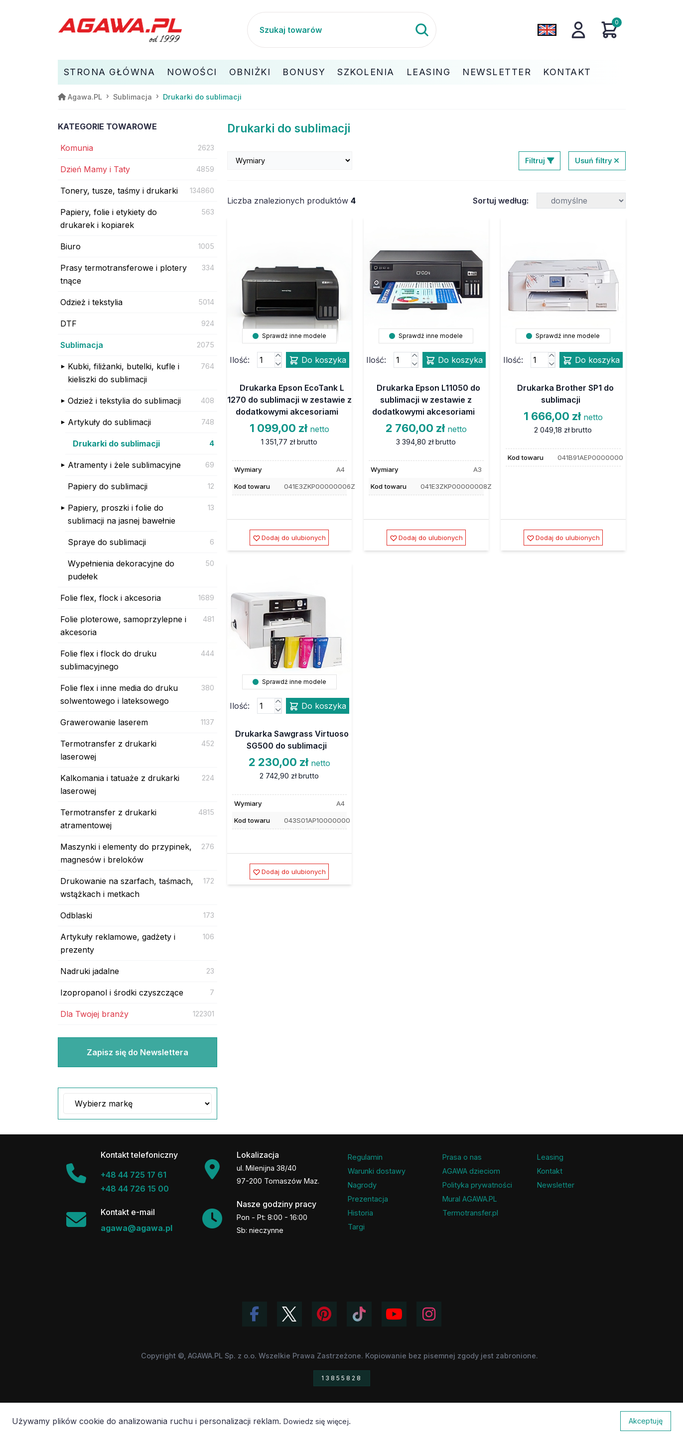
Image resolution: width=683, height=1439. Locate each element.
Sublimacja (81, 345)
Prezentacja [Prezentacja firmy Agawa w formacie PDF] (368, 1199)
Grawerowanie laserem (104, 722)
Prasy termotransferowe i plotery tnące (123, 274)
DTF (68, 324)
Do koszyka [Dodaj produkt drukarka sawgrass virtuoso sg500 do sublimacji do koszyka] (317, 706)
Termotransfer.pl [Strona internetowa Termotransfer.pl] (470, 1213)
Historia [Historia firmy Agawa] (360, 1213)
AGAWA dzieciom (471, 1171)
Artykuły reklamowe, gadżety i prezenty (117, 943)
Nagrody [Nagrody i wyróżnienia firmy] (362, 1185)
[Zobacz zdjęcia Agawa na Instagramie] (428, 1314)
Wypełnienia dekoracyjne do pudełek (121, 569)
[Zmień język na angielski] (547, 30)
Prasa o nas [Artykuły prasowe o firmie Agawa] (462, 1157)
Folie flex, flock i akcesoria (110, 598)
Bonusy (303, 72)
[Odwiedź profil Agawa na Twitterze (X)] (289, 1314)
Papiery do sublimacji (107, 486)
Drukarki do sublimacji (116, 443)
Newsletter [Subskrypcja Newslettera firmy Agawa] (555, 1185)
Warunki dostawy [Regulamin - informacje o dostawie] (377, 1171)
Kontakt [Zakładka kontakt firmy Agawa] (549, 1171)
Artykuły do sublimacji (109, 422)
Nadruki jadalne (89, 971)
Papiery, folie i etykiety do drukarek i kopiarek (108, 218)
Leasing (429, 72)
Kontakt (567, 72)
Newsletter (496, 72)
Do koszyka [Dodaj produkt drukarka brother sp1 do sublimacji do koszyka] (591, 360)
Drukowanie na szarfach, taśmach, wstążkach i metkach (126, 887)
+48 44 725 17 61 (133, 1175)
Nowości (192, 72)
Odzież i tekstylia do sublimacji (124, 401)
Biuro (70, 246)
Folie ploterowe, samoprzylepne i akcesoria (123, 625)
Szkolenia (366, 72)
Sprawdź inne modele (289, 335)
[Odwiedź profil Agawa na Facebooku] (254, 1314)
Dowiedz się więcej (316, 1421)
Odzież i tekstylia (91, 302)
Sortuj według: (501, 201)
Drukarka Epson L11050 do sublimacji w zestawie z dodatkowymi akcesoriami (426, 400)
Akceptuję (646, 1421)
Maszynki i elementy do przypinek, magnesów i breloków (126, 853)
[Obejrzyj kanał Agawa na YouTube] (394, 1314)
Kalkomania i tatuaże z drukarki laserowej (119, 784)
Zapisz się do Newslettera (137, 1052)
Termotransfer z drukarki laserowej (108, 750)
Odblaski (76, 915)
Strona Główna (109, 72)
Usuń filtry (597, 160)
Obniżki (250, 72)
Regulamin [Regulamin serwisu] (365, 1157)
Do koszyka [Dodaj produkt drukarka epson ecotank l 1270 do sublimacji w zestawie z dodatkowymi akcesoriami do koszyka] (317, 360)
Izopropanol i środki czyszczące (121, 992)
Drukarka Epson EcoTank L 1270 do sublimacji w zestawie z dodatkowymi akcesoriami (289, 400)
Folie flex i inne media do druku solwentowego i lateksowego (119, 694)
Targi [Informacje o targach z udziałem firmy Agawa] (356, 1226)
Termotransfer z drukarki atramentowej (108, 818)
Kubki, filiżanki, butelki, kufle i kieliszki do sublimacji (123, 372)
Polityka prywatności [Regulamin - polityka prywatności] (477, 1185)
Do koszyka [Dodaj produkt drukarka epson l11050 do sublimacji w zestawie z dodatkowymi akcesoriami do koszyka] (454, 360)
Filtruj (539, 160)
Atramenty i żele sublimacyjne (124, 465)
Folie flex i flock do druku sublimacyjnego (108, 660)
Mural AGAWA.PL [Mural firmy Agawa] (469, 1199)
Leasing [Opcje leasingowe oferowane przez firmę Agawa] (550, 1157)
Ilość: (240, 360)
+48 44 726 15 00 (135, 1189)
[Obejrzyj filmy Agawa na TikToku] (359, 1314)
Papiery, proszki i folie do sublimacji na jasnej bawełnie (121, 514)
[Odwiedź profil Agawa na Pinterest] (324, 1314)
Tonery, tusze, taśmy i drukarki (119, 191)
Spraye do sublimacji (107, 542)
